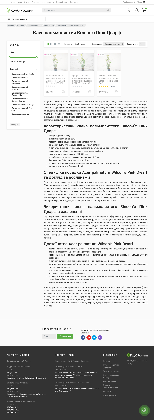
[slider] (10, 57)
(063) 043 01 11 (13, 412)
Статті (26, 2)
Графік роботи (109, 395)
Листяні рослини (34, 26)
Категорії (23, 69)
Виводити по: (132, 44)
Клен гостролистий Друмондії (19, 88)
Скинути (14, 124)
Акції (20, 2)
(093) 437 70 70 (13, 373)
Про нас (35, 2)
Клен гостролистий (19, 77)
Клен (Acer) (49, 26)
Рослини (20, 26)
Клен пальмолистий (20, 114)
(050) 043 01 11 (13, 407)
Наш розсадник (47, 2)
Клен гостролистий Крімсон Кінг (19, 94)
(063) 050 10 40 (13, 389)
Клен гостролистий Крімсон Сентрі (19, 100)
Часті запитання (110, 381)
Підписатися (65, 336)
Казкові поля (61, 2)
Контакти (74, 2)
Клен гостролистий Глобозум (19, 82)
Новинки (11, 2)
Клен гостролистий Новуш (22, 104)
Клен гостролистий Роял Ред (22, 109)
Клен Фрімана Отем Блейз (22, 74)
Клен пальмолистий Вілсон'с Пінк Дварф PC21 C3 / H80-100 (55, 81)
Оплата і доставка (111, 371)
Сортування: (97, 44)
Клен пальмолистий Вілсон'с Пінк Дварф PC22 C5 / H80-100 (82, 81)
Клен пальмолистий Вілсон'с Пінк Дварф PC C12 (108, 81)
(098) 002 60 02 (13, 410)
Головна (10, 26)
